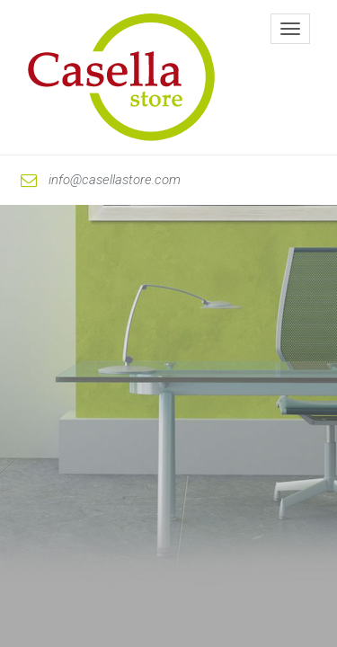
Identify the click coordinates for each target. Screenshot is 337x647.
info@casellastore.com (101, 180)
